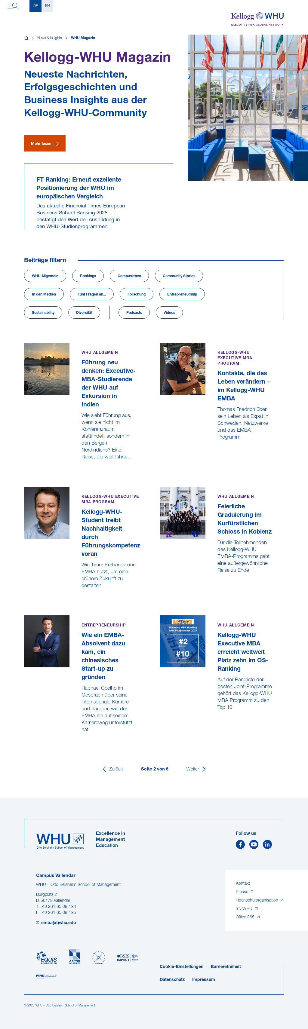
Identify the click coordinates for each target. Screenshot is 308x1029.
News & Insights (49, 38)
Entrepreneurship (182, 294)
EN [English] (47, 6)
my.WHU (245, 909)
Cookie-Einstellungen (181, 967)
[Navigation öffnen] (13, 6)
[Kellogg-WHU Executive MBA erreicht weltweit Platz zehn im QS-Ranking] (161, 721)
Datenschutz (172, 980)
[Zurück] (112, 769)
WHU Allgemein (45, 276)
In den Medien (44, 294)
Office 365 (246, 917)
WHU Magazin (83, 38)
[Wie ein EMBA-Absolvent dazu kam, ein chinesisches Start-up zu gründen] (25, 743)
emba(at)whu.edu (58, 923)
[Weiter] (196, 769)
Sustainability (43, 313)
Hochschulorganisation (257, 900)
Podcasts (134, 313)
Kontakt (243, 883)
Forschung (137, 294)
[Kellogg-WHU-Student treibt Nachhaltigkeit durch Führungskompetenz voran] (25, 599)
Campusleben (129, 276)
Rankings (88, 276)
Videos (169, 313)
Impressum (203, 980)
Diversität (84, 313)
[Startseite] (26, 38)
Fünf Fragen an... (92, 294)
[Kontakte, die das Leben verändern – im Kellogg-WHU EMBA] (161, 451)
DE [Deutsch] (35, 6)
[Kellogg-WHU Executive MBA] (257, 19)
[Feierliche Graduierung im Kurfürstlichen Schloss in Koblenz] (161, 584)
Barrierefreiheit (226, 967)
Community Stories (179, 276)
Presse (242, 892)
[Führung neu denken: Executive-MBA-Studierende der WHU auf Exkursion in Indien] (25, 471)
